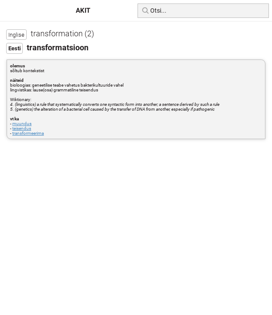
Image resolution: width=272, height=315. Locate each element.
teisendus (21, 128)
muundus (22, 123)
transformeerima (28, 133)
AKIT (83, 10)
